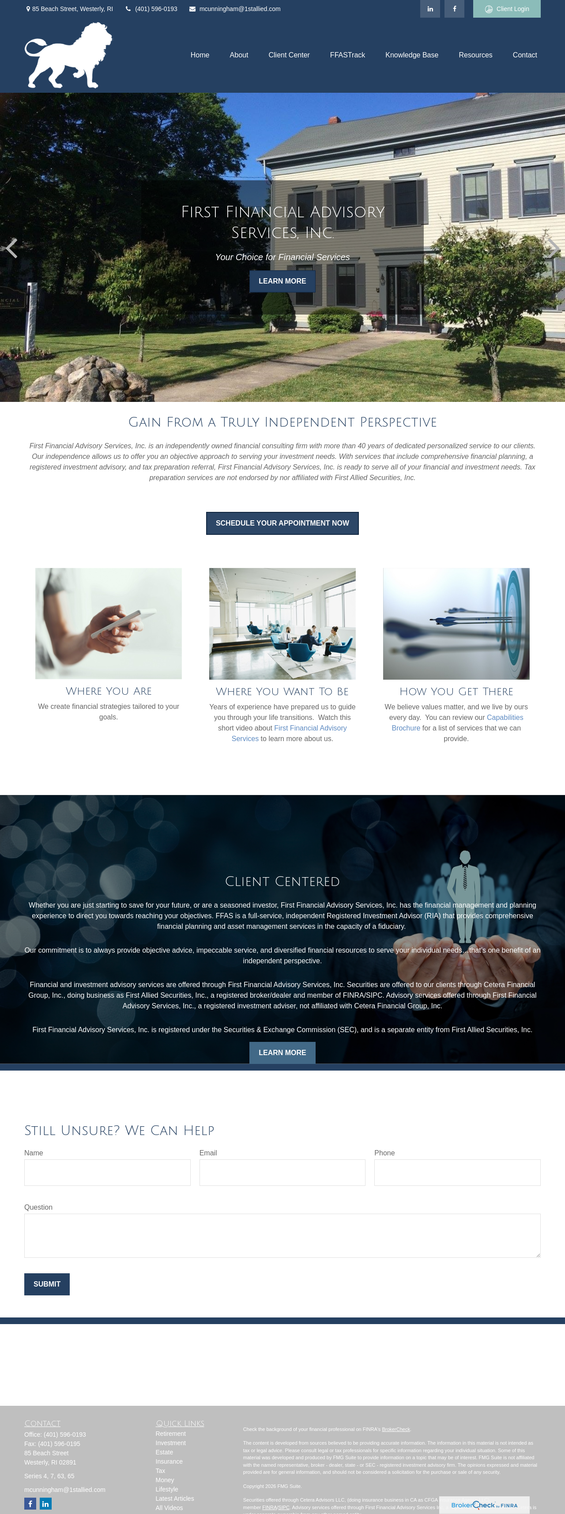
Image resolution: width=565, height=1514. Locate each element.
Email (208, 1153)
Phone (384, 1153)
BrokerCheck (396, 1429)
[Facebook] (454, 9)
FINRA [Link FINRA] (269, 1507)
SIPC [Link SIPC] (284, 1507)
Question (38, 1207)
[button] (200, 55)
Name (33, 1153)
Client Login (507, 9)
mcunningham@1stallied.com (234, 8)
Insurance (169, 1461)
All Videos (169, 1507)
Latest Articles (175, 1498)
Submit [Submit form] (47, 1284)
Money (165, 1480)
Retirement (171, 1433)
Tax (161, 1470)
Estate (164, 1452)
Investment (171, 1442)
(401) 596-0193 (150, 8)
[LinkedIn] (430, 9)
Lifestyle (167, 1489)
